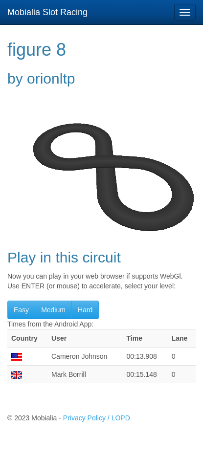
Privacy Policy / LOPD (96, 418)
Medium (53, 310)
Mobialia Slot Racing (47, 12)
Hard (85, 310)
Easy (21, 310)
